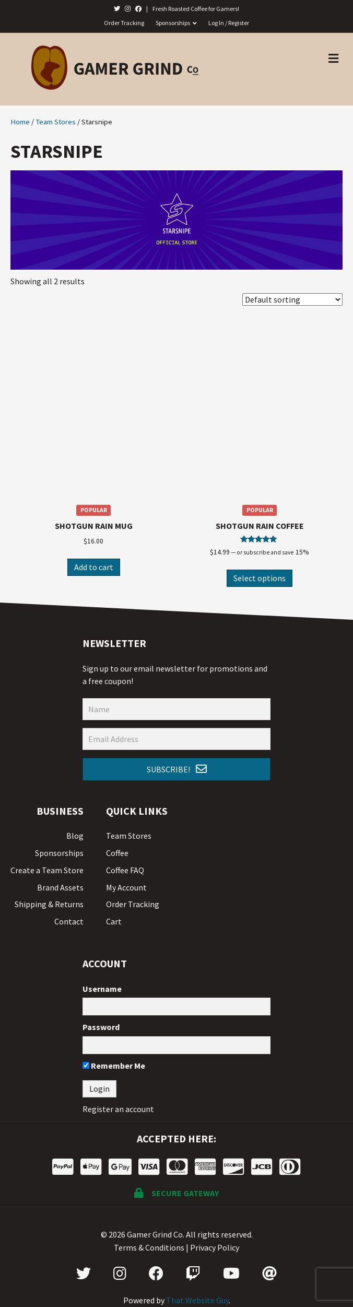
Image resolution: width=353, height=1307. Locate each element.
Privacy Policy (214, 1247)
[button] (176, 769)
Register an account (118, 1109)
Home (20, 121)
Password (101, 1027)
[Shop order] (292, 299)
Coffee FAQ (125, 870)
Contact (69, 921)
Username (102, 989)
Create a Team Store (47, 870)
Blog (75, 835)
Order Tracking (124, 23)
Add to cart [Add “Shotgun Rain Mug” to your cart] (93, 567)
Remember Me (114, 1065)
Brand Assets (60, 887)
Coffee (117, 853)
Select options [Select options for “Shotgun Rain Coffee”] (259, 578)
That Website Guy (197, 1300)
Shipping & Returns (49, 904)
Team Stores (56, 121)
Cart (114, 921)
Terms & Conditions (149, 1247)
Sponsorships (173, 23)
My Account (126, 887)
